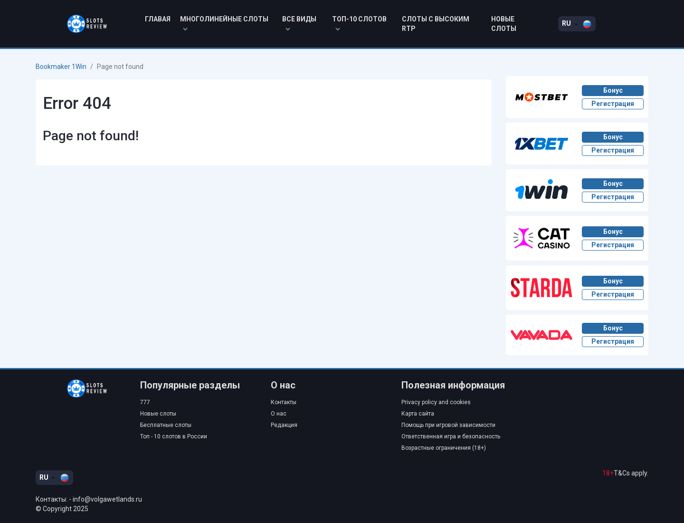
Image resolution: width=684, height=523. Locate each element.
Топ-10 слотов (359, 23)
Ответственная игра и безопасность (450, 436)
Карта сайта (417, 413)
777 (145, 402)
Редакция (284, 425)
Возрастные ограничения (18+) (443, 448)
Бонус (613, 90)
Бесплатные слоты (165, 425)
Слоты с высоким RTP (435, 23)
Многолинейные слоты (224, 23)
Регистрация (612, 103)
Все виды (299, 23)
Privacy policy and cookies (436, 402)
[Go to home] (81, 388)
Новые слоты (503, 23)
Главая (158, 19)
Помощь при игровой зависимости (448, 425)
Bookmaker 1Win (61, 66)
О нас (278, 413)
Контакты (283, 402)
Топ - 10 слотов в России (173, 436)
